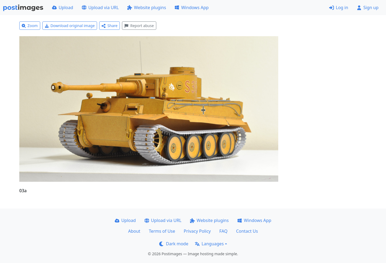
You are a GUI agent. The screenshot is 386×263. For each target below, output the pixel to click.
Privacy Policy (197, 231)
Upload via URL (100, 7)
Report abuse (139, 25)
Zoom (30, 25)
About (134, 231)
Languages (209, 244)
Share (109, 25)
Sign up (367, 7)
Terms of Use (162, 231)
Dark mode (173, 244)
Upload (62, 7)
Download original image (70, 25)
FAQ (223, 231)
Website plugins (146, 7)
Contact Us (247, 231)
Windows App (192, 7)
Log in (338, 7)
